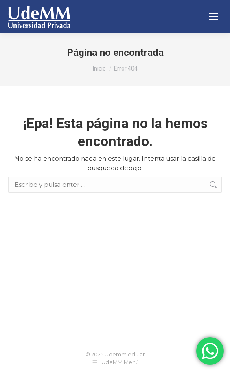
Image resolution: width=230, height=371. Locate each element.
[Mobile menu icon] (214, 17)
